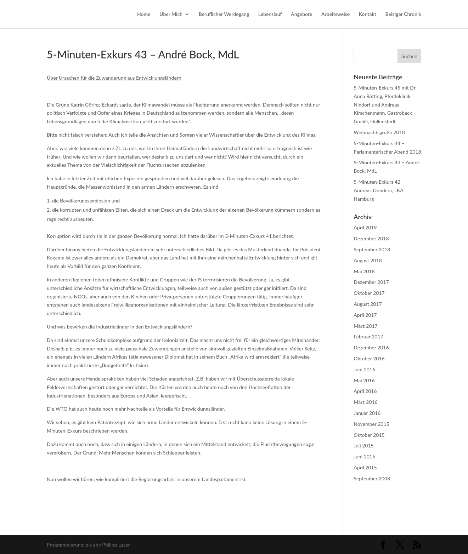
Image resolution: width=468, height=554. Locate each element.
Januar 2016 (367, 413)
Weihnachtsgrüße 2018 (379, 132)
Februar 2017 (368, 336)
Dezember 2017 (371, 282)
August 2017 (368, 304)
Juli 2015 (363, 445)
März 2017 (365, 326)
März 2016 (365, 402)
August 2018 (368, 260)
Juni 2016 (364, 369)
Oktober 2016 (369, 358)
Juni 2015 (364, 456)
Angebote (301, 14)
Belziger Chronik (403, 14)
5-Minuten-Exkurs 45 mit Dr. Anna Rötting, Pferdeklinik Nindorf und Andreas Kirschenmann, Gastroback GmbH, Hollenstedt (385, 104)
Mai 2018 (364, 271)
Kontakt (367, 14)
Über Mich (170, 14)
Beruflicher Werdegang (224, 14)
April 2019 (365, 227)
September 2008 (372, 478)
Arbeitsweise (335, 14)
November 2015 (371, 424)
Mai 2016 (364, 380)
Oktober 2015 (369, 435)
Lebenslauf (270, 14)
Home (144, 14)
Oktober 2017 (369, 293)
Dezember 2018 (371, 238)
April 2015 (365, 467)
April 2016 (365, 391)
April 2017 (365, 315)
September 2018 (372, 249)
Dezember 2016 (371, 347)
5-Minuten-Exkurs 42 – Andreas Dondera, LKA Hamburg (379, 190)
